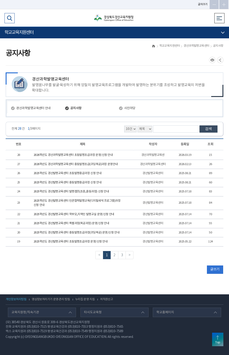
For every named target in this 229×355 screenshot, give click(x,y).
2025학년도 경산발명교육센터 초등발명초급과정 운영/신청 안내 (71, 241)
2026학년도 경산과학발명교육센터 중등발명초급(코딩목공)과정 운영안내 (76, 164)
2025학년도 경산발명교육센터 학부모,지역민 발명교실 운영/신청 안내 (74, 214)
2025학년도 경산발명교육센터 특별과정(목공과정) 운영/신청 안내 (71, 223)
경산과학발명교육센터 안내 (33, 108)
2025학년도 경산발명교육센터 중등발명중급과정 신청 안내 (67, 182)
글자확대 (223, 4)
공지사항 (76, 108)
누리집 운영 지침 (85, 299)
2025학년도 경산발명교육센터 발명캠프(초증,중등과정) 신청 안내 (71, 191)
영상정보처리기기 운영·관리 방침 (51, 299)
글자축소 (214, 4)
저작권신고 (106, 299)
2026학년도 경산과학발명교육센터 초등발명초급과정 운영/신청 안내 (73, 155)
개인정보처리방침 (16, 299)
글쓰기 (214, 269)
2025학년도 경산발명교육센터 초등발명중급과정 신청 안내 (67, 173)
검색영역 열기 (10, 18)
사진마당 (129, 108)
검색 (208, 129)
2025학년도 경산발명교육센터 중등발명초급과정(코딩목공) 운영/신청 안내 (76, 232)
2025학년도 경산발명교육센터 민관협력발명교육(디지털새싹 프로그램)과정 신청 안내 (77, 203)
